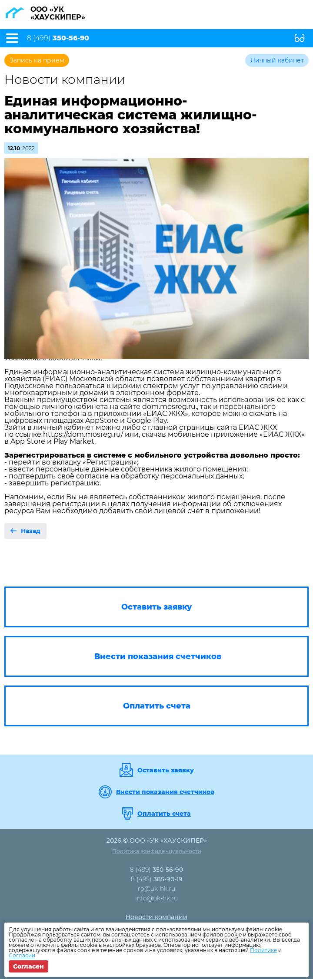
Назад (30, 531)
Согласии (22, 955)
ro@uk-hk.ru (156, 889)
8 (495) (157, 879)
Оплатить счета (164, 814)
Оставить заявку (165, 770)
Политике (263, 950)
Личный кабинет (277, 60)
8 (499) (58, 38)
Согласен (28, 966)
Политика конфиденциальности (156, 851)
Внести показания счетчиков (165, 792)
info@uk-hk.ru (156, 898)
